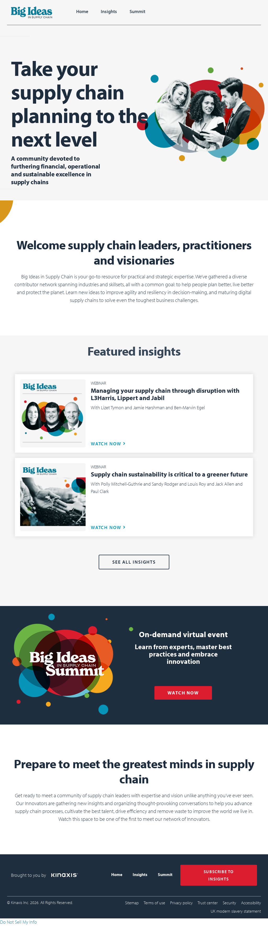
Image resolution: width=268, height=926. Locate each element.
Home (82, 11)
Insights (109, 11)
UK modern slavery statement (236, 911)
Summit (137, 11)
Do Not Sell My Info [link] (18, 922)
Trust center (208, 902)
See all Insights (134, 562)
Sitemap (132, 902)
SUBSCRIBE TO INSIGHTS (219, 875)
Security (229, 902)
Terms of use (154, 902)
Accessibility (251, 902)
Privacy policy (181, 902)
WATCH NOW (106, 444)
